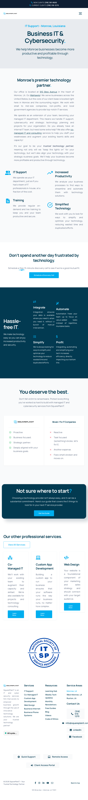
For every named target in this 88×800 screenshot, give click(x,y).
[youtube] (48, 783)
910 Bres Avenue (48, 91)
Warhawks (35, 95)
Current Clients (44, 5)
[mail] (52, 783)
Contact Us (73, 703)
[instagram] (39, 783)
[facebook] (35, 783)
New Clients (44, 2)
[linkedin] (43, 783)
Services (29, 685)
